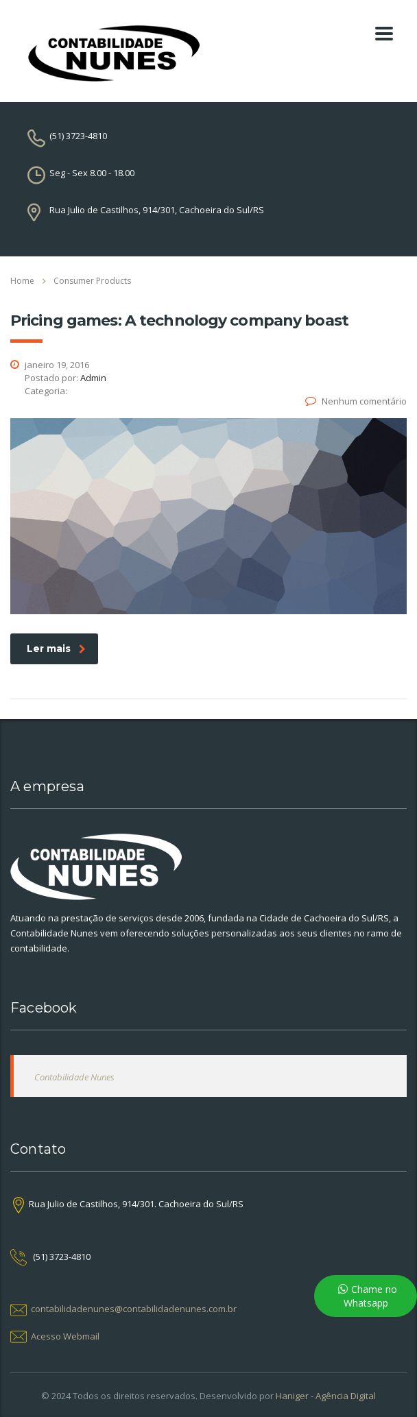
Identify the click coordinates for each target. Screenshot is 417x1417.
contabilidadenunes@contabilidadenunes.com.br (134, 1309)
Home (22, 281)
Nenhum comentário (356, 401)
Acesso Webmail (65, 1336)
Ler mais (56, 648)
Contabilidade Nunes (74, 1077)
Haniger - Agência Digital (326, 1396)
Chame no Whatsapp (370, 1296)
